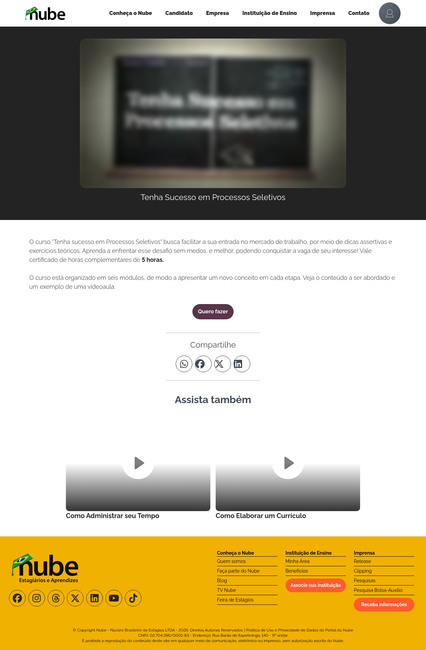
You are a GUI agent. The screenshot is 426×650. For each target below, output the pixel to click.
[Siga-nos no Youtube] (114, 598)
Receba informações (384, 604)
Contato (359, 13)
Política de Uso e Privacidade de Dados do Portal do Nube (299, 630)
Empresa (217, 13)
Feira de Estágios (235, 599)
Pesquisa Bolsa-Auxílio (378, 590)
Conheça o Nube (130, 13)
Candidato (179, 13)
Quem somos (231, 561)
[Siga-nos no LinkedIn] (94, 598)
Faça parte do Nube (238, 571)
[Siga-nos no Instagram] (36, 598)
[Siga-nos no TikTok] (133, 598)
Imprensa (322, 13)
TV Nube (226, 590)
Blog (222, 580)
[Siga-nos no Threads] (56, 598)
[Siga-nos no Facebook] (17, 598)
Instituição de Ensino (269, 13)
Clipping (363, 571)
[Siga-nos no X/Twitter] (75, 598)
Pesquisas (364, 580)
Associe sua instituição (316, 585)
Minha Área (298, 561)
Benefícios (297, 571)
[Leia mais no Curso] (138, 467)
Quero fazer (213, 311)
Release (362, 561)
